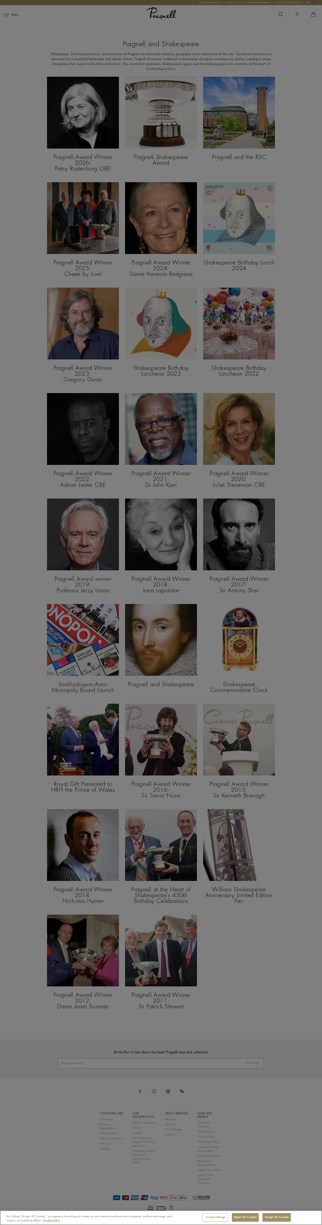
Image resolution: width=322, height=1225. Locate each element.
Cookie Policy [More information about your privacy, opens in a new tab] (51, 1220)
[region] (161, 1217)
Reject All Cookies (245, 1217)
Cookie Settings (215, 1217)
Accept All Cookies (277, 1217)
